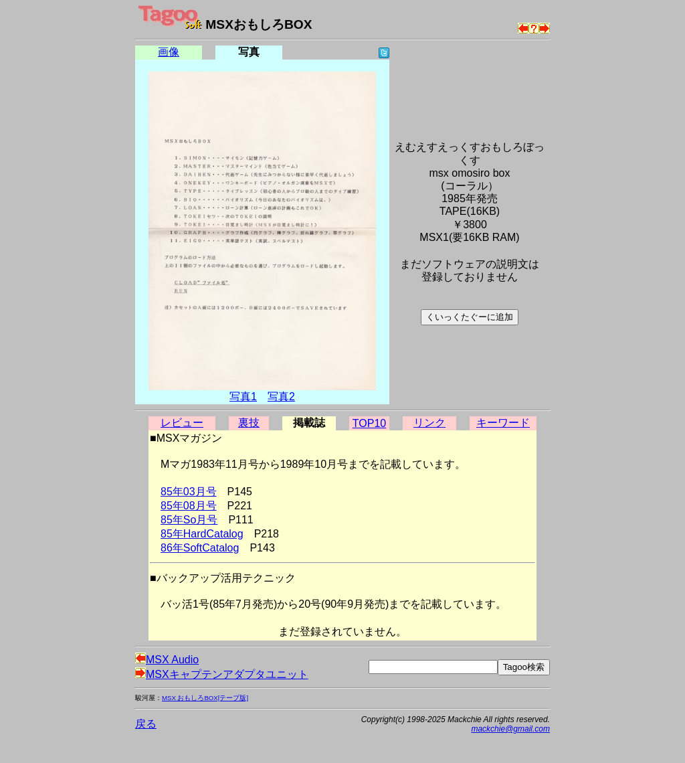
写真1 (243, 396)
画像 (168, 52)
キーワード (503, 422)
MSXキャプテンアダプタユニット (221, 674)
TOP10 (369, 423)
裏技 (249, 422)
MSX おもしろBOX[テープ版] (205, 697)
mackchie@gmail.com (510, 729)
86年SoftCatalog (200, 548)
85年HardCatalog (202, 533)
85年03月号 (189, 491)
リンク (429, 422)
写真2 (281, 396)
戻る (146, 724)
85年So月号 (189, 519)
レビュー (182, 422)
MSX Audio (167, 659)
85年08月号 (189, 505)
